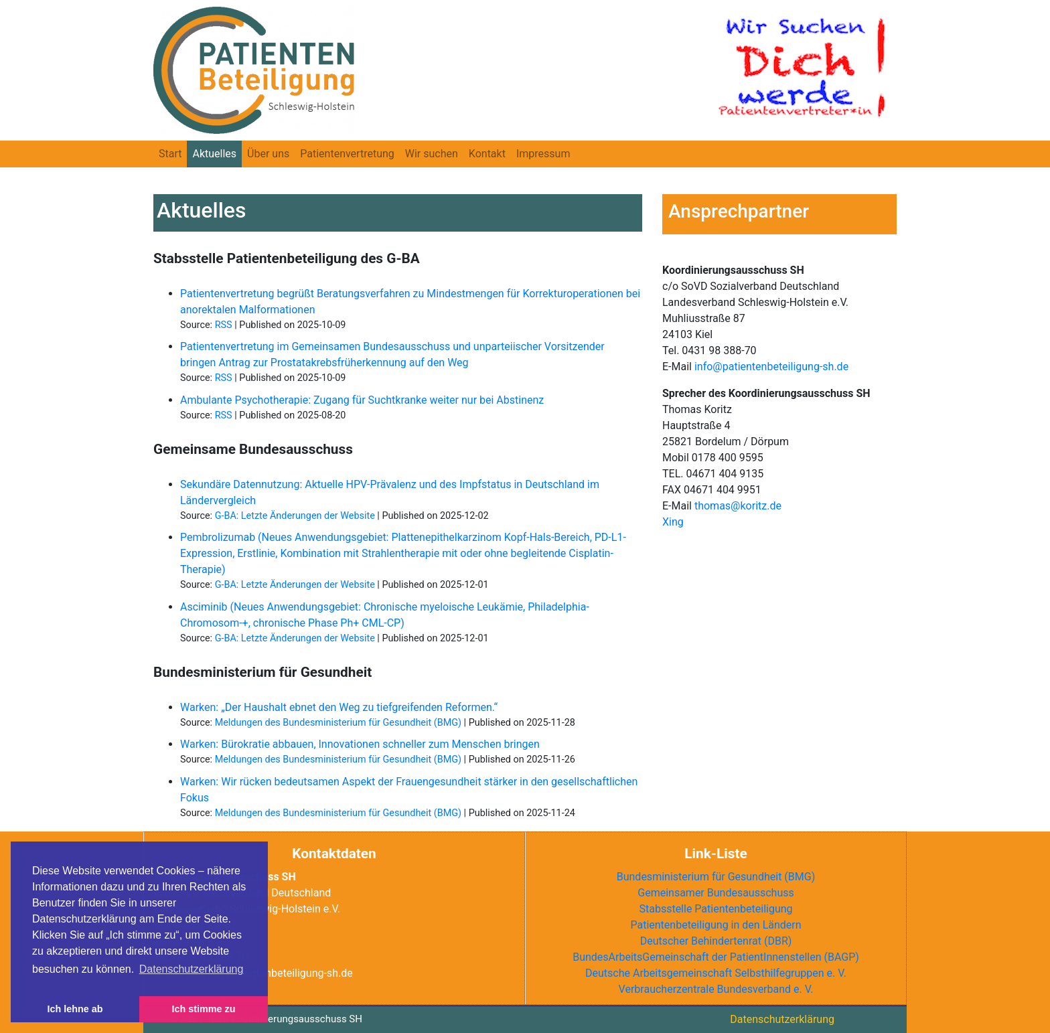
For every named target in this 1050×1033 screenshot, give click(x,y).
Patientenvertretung (347, 153)
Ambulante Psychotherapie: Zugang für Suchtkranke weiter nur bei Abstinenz (362, 400)
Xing (673, 521)
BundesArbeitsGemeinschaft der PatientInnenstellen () (716, 957)
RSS (223, 325)
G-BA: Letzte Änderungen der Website (295, 516)
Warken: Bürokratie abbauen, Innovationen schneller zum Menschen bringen (360, 744)
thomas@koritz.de (737, 505)
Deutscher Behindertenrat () (716, 941)
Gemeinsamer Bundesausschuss (716, 892)
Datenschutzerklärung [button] (191, 969)
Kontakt (487, 153)
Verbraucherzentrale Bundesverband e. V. (716, 989)
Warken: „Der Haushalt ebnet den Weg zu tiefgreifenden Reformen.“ (339, 707)
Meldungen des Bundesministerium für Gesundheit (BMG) (338, 722)
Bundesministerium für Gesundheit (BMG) (716, 876)
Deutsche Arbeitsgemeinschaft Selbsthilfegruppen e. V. (715, 973)
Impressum (543, 153)
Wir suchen (431, 153)
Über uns (268, 153)
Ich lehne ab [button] (74, 1009)
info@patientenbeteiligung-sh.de (771, 366)
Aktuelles (214, 153)
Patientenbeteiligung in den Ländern (715, 925)
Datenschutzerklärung (782, 1019)
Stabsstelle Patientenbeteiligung (715, 908)
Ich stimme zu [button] (203, 1009)
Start (170, 153)
